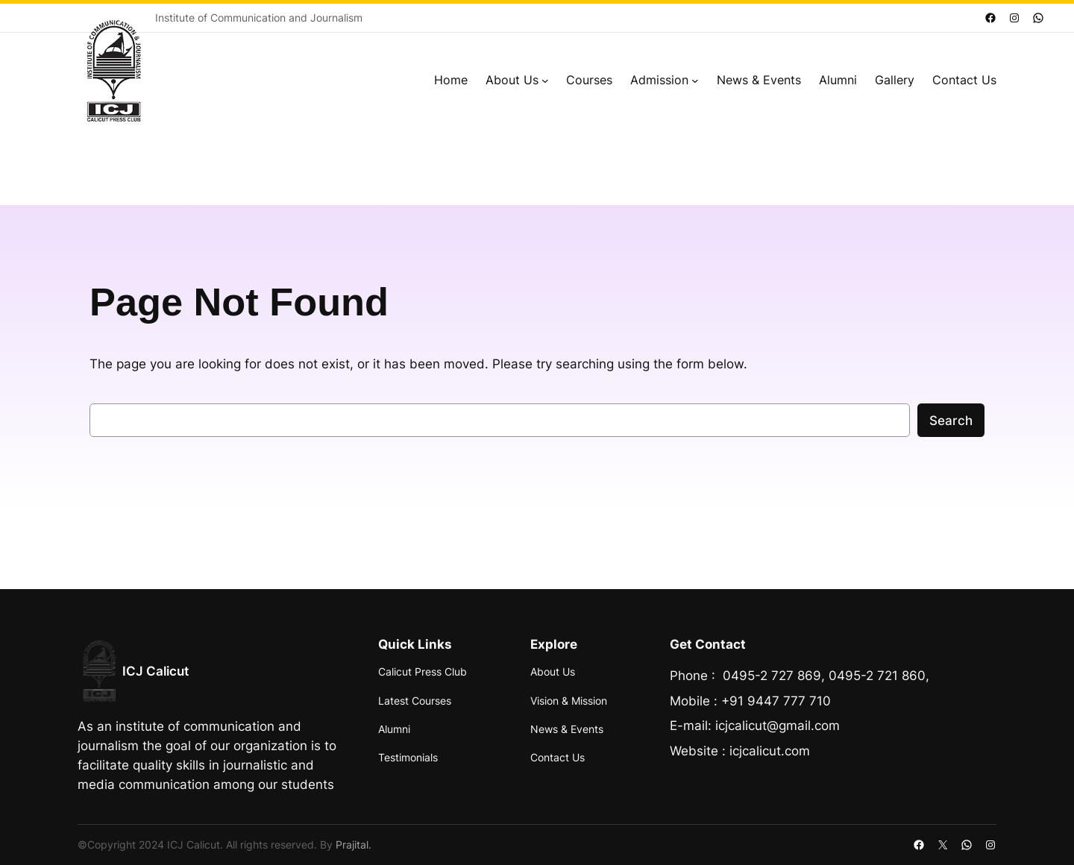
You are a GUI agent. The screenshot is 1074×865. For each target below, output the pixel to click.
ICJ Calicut (155, 671)
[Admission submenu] (695, 80)
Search (951, 420)
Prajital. (353, 844)
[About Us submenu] (545, 80)
